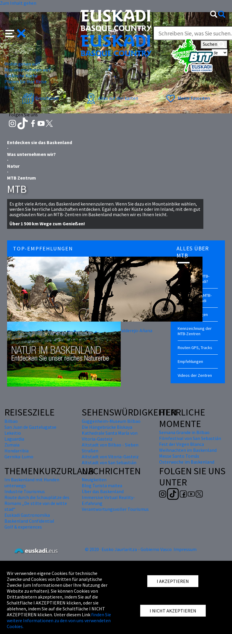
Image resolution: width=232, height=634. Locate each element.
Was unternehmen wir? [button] (27, 70)
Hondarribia (16, 451)
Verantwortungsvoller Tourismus (115, 509)
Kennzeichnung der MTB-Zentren (195, 331)
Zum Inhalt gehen (18, 3)
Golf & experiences (23, 527)
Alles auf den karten (111, 98)
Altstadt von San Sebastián (109, 462)
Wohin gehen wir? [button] (22, 64)
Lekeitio (12, 433)
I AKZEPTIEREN (173, 581)
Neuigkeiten (94, 480)
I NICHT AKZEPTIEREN (173, 611)
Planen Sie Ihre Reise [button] (25, 81)
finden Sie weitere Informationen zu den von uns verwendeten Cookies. (59, 620)
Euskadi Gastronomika (27, 515)
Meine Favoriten (187, 98)
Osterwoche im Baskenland (186, 462)
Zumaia (11, 445)
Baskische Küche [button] (21, 76)
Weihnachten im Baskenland (188, 450)
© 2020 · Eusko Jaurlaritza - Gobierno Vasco (128, 549)
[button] (15, 33)
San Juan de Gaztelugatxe (30, 427)
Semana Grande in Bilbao (184, 432)
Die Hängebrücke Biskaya (107, 427)
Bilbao (11, 421)
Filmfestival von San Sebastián (190, 438)
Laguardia (14, 439)
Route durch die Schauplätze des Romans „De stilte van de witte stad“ (36, 503)
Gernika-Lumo (18, 456)
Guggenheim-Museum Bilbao (111, 421)
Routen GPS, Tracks (195, 347)
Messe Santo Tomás (179, 456)
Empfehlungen (190, 361)
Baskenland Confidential (29, 521)
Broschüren (40, 98)
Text (223, 21)
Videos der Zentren (195, 375)
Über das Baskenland (103, 491)
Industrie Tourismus (24, 491)
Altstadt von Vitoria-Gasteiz (110, 456)
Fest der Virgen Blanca (181, 444)
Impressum (185, 549)
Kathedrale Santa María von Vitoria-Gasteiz (110, 436)
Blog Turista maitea (102, 485)
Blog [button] (9, 87)
